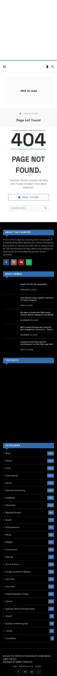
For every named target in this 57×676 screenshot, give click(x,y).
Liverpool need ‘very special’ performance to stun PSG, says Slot (36, 343)
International (11, 475)
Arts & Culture (12, 564)
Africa (8, 535)
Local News (10, 638)
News (7, 453)
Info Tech (9, 579)
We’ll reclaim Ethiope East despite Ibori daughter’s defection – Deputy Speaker (37, 328)
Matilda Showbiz (13, 512)
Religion (9, 542)
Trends (8, 631)
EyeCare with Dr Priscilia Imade (20, 608)
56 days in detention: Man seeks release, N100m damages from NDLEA (37, 313)
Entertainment (12, 527)
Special (9, 557)
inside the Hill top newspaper (33, 284)
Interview (9, 586)
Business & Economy (15, 490)
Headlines (10, 497)
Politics (8, 461)
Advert (8, 616)
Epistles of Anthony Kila (16, 623)
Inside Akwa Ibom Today (16, 594)
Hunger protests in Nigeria (17, 571)
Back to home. (28, 197)
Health (8, 520)
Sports (8, 483)
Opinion (9, 601)
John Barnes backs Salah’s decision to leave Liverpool (36, 299)
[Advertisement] (28, 30)
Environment (11, 549)
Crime (8, 468)
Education (10, 505)
